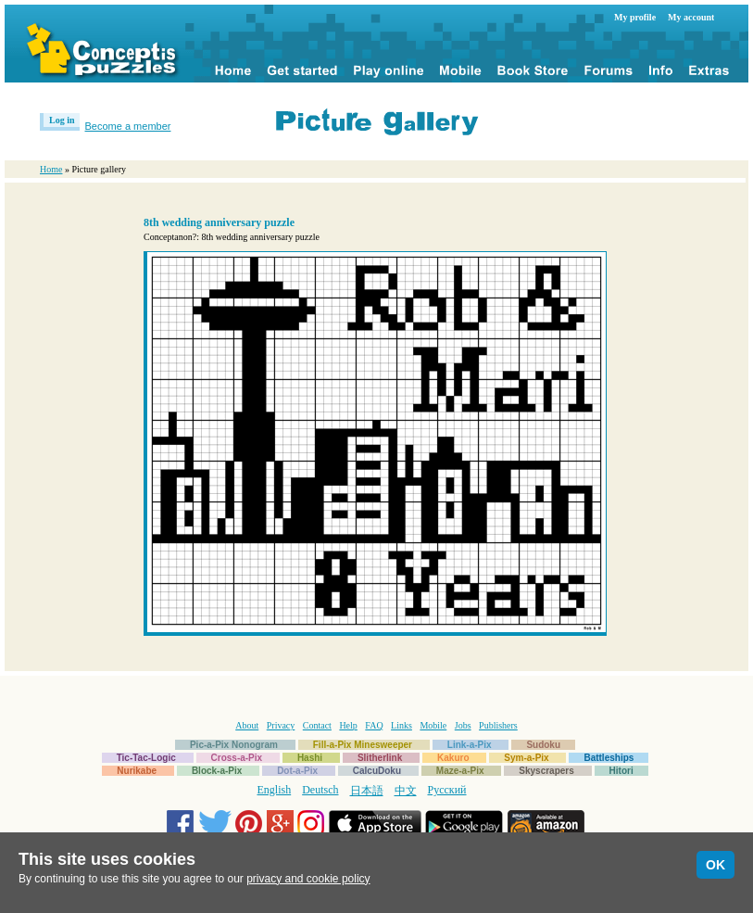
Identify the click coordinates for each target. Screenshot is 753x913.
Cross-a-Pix (237, 758)
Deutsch (320, 789)
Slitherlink (380, 758)
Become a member (128, 126)
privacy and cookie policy (308, 878)
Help (348, 725)
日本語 (366, 790)
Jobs (463, 725)
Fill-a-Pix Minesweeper (362, 745)
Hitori (621, 771)
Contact (317, 725)
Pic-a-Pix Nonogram (234, 745)
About (246, 725)
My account (691, 17)
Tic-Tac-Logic (146, 758)
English (274, 789)
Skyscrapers (546, 771)
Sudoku (543, 745)
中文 (406, 790)
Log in (62, 120)
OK (715, 864)
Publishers (498, 725)
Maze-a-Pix (460, 771)
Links (401, 725)
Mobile (433, 725)
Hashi (309, 758)
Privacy (281, 725)
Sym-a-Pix (526, 758)
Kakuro (453, 758)
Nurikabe (137, 771)
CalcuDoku (377, 771)
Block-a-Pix (217, 771)
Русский (447, 789)
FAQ (374, 725)
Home (51, 169)
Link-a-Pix (469, 745)
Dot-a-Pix (297, 771)
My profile (635, 17)
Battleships (609, 758)
